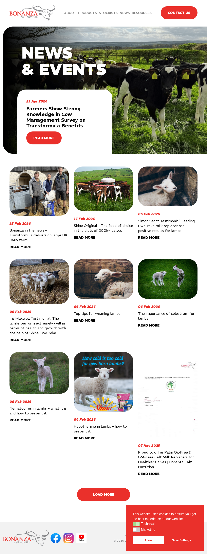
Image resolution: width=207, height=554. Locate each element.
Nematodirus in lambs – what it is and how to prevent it (38, 410)
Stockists (108, 13)
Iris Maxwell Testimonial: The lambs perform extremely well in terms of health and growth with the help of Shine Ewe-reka (38, 325)
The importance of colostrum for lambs (166, 316)
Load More (103, 494)
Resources (142, 13)
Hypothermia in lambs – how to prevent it (100, 428)
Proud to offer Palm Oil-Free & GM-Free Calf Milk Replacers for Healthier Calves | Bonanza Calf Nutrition (166, 459)
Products (87, 13)
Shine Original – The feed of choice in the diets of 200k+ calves (103, 228)
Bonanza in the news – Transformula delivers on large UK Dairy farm (39, 235)
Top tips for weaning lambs (97, 313)
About (70, 13)
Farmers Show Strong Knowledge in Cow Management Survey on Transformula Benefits (56, 117)
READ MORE (44, 138)
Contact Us (179, 13)
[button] (136, 524)
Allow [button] (148, 540)
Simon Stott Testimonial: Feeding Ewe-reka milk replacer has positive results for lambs (166, 226)
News (125, 13)
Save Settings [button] (181, 540)
